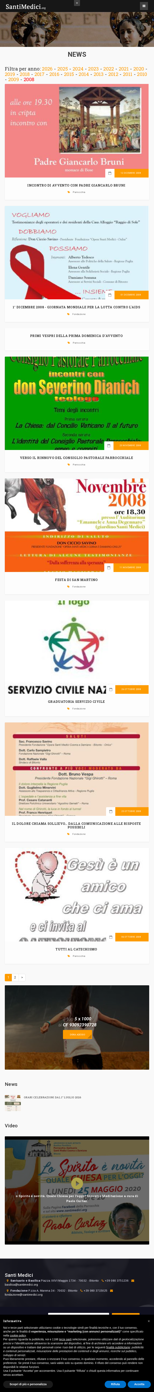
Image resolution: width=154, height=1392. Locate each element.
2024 (78, 69)
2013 (99, 74)
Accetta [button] (139, 1384)
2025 (62, 69)
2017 (39, 74)
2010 (142, 74)
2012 (113, 74)
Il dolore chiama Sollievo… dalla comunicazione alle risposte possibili (76, 825)
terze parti (65, 1339)
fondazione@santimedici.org (24, 1294)
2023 (93, 69)
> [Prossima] (22, 977)
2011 (127, 74)
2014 (84, 74)
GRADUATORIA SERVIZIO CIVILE (76, 701)
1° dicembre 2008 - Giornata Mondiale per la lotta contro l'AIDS (76, 307)
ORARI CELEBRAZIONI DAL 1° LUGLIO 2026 (52, 1097)
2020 (138, 69)
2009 (13, 79)
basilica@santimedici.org (21, 1284)
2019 (10, 74)
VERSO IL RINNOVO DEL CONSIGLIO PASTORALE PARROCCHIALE (76, 458)
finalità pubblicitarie (118, 1347)
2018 (25, 74)
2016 (54, 74)
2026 (47, 69)
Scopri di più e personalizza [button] (28, 1384)
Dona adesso (77, 1034)
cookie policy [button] (18, 1335)
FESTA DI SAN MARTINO (76, 580)
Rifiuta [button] (115, 1384)
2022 (108, 69)
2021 (124, 69)
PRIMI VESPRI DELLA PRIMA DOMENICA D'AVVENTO (76, 336)
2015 (69, 74)
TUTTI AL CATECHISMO (76, 949)
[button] (149, 1321)
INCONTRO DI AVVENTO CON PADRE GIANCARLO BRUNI (76, 185)
